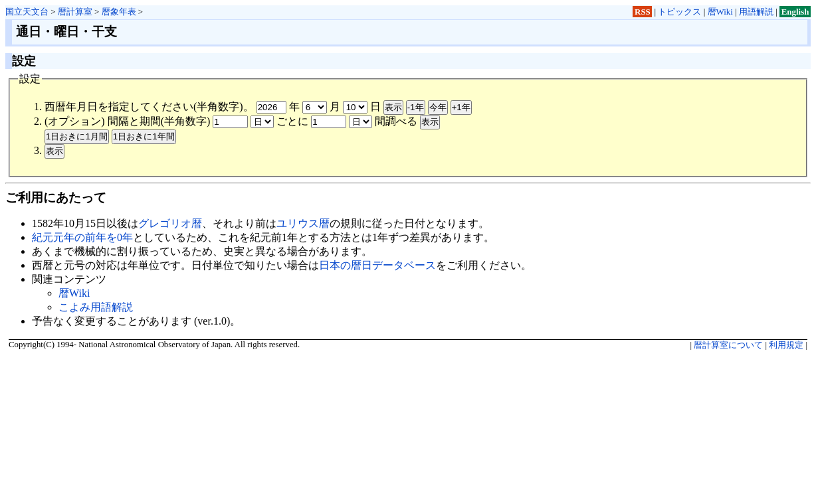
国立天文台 (27, 12)
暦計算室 (75, 12)
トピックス (679, 12)
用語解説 (756, 12)
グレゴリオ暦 (170, 223)
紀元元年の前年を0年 (82, 237)
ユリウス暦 (303, 223)
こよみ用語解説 (95, 307)
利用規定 (786, 345)
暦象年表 (119, 12)
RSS (643, 12)
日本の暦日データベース (377, 265)
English (795, 12)
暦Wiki (720, 12)
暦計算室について (728, 345)
